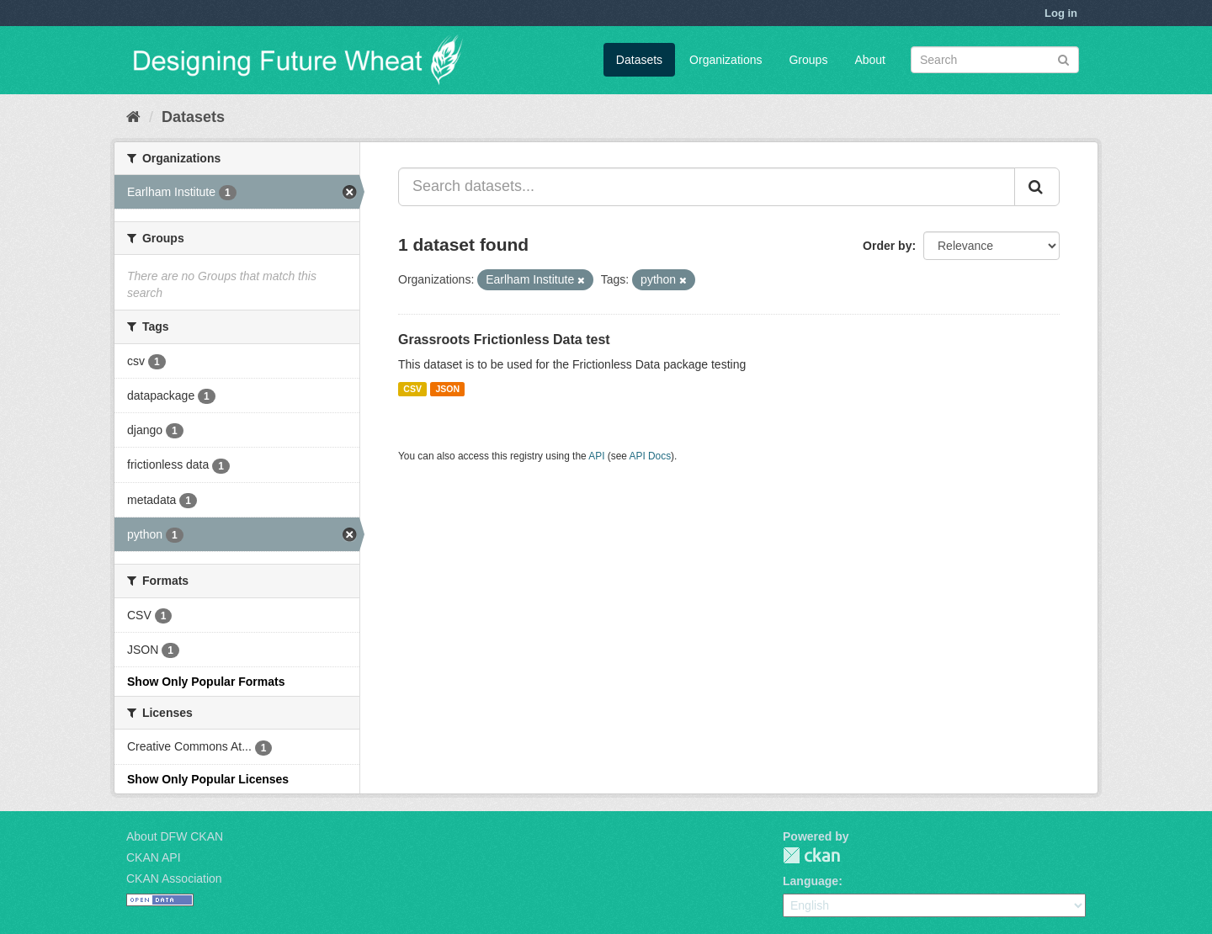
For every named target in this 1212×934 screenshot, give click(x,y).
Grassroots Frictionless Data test (504, 339)
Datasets (639, 59)
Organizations (725, 59)
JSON (447, 389)
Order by (887, 245)
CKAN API (153, 857)
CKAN (811, 855)
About (869, 59)
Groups (808, 59)
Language (810, 881)
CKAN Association (174, 878)
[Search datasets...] (706, 186)
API (596, 456)
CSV (412, 389)
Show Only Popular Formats (205, 681)
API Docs (651, 456)
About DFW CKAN (174, 836)
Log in (1061, 13)
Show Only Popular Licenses (208, 779)
